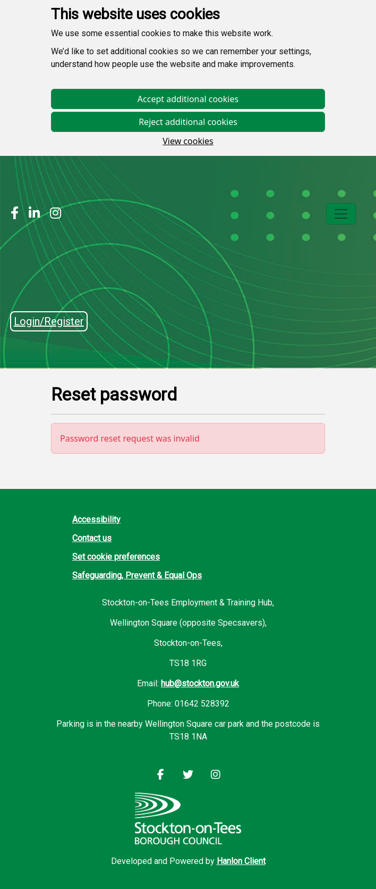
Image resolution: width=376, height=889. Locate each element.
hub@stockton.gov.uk (200, 683)
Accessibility (96, 519)
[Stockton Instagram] (53, 214)
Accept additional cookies (188, 99)
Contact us (92, 538)
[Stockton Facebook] (15, 214)
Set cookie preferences (116, 557)
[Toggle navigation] (341, 214)
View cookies (188, 141)
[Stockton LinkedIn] (31, 214)
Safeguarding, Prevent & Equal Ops (137, 575)
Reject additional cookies (188, 122)
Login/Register (49, 321)
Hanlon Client (241, 861)
